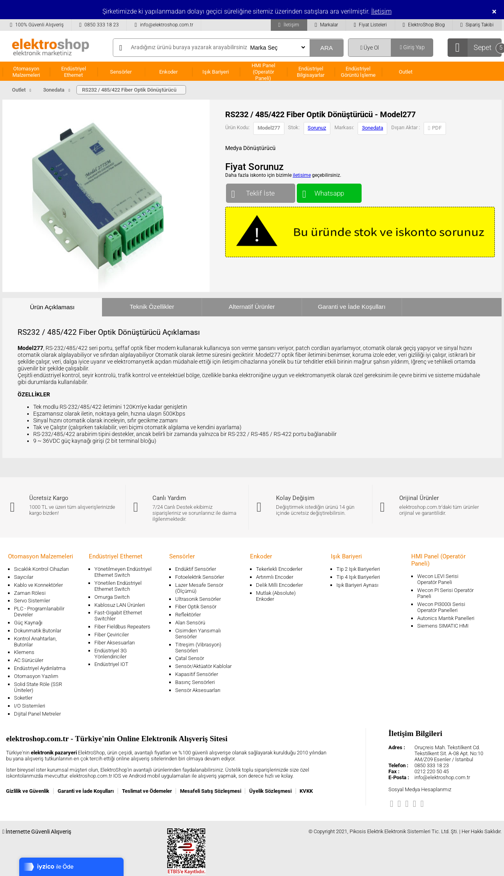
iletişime (302, 175)
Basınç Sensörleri (195, 682)
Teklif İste (260, 191)
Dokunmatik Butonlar (37, 631)
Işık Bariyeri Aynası (357, 585)
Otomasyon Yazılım (36, 676)
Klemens (24, 652)
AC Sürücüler (28, 660)
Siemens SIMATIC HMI (442, 626)
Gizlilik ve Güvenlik (27, 791)
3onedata (372, 128)
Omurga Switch (112, 597)
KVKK (306, 791)
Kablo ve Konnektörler (38, 585)
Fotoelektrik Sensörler (199, 577)
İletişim (381, 11)
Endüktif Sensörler (195, 569)
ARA (326, 47)
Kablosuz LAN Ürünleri (119, 605)
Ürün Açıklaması (52, 307)
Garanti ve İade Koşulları (352, 306)
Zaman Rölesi (30, 593)
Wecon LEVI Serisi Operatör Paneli (437, 579)
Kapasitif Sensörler (196, 674)
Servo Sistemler (32, 601)
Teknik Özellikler (152, 306)
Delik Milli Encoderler (279, 585)
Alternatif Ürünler (252, 306)
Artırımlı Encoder (274, 577)
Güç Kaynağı (28, 623)
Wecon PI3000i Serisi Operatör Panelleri (441, 607)
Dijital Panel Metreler (37, 714)
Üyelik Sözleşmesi (270, 791)
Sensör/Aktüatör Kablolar (203, 666)
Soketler (23, 698)
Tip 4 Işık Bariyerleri (358, 577)
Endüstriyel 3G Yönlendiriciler (110, 654)
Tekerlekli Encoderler (279, 569)
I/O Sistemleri (29, 706)
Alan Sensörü (190, 623)
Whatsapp (329, 191)
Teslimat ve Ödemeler (147, 791)
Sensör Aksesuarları (197, 690)
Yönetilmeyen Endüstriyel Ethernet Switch (123, 572)
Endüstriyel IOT (111, 664)
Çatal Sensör (189, 658)
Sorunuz (317, 128)
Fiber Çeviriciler (111, 635)
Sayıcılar (23, 577)
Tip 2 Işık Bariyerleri (358, 569)
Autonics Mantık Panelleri (445, 618)
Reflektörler (188, 615)
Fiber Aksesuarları (114, 643)
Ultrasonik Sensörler (198, 599)
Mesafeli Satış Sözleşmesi (210, 791)
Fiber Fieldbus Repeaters (122, 627)
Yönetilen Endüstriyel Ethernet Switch (118, 586)
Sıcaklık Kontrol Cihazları (41, 569)
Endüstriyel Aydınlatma (40, 668)
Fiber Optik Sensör (195, 607)
